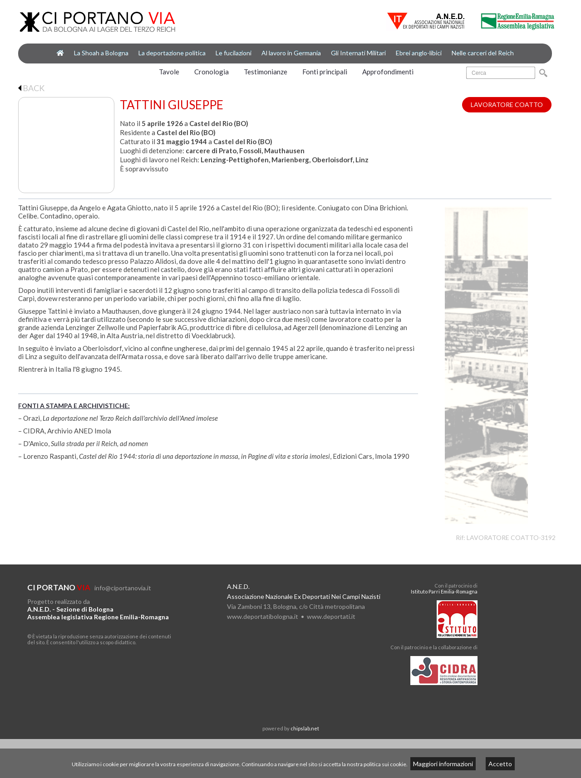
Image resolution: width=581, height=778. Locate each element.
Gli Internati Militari (358, 53)
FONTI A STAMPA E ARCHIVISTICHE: (74, 405)
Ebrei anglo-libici (419, 53)
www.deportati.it (331, 616)
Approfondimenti (388, 72)
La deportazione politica (172, 53)
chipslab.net (304, 728)
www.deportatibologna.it (262, 616)
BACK (31, 88)
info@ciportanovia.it (122, 588)
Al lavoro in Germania (291, 53)
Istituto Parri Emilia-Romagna (444, 591)
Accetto (500, 764)
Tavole (169, 72)
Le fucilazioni (233, 53)
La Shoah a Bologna (101, 53)
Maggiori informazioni (443, 764)
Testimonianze (265, 72)
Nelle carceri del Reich (483, 53)
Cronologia (211, 72)
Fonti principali (324, 72)
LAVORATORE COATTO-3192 (511, 537)
